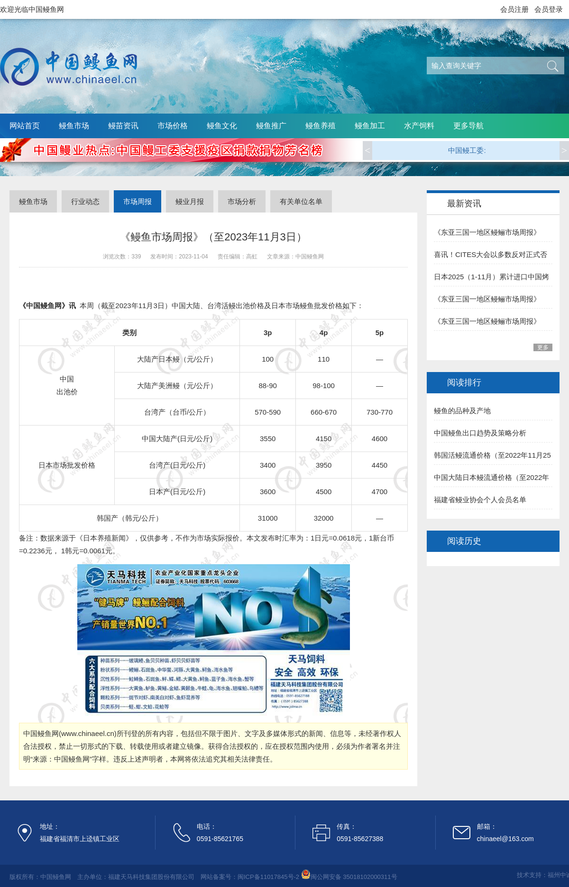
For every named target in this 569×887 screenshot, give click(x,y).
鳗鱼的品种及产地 (462, 411)
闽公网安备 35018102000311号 (354, 876)
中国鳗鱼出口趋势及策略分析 (480, 433)
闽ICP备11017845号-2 (268, 876)
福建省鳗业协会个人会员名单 (480, 500)
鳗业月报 (189, 201)
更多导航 (468, 126)
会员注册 (514, 9)
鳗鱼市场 (74, 126)
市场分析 (242, 201)
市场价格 (172, 126)
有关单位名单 (301, 201)
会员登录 (548, 9)
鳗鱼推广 (271, 126)
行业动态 (85, 201)
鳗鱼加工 (370, 126)
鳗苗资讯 (123, 126)
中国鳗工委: (467, 150)
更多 (543, 347)
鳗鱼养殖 (320, 126)
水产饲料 (419, 126)
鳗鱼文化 (222, 126)
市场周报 (137, 201)
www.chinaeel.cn (87, 733)
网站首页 (24, 126)
